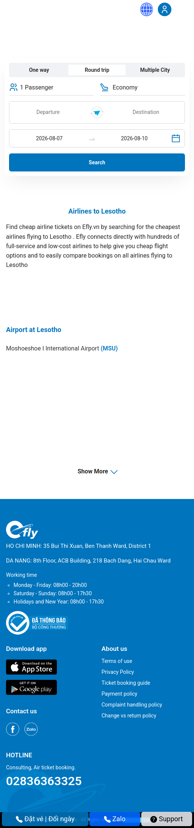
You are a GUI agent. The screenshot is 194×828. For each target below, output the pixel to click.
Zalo (115, 819)
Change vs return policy (129, 716)
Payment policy (119, 694)
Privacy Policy (118, 672)
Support (166, 819)
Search (97, 162)
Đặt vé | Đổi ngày (45, 819)
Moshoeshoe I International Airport (62, 348)
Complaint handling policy (132, 705)
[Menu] (181, 9)
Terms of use (117, 661)
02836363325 (44, 781)
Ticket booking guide (126, 683)
